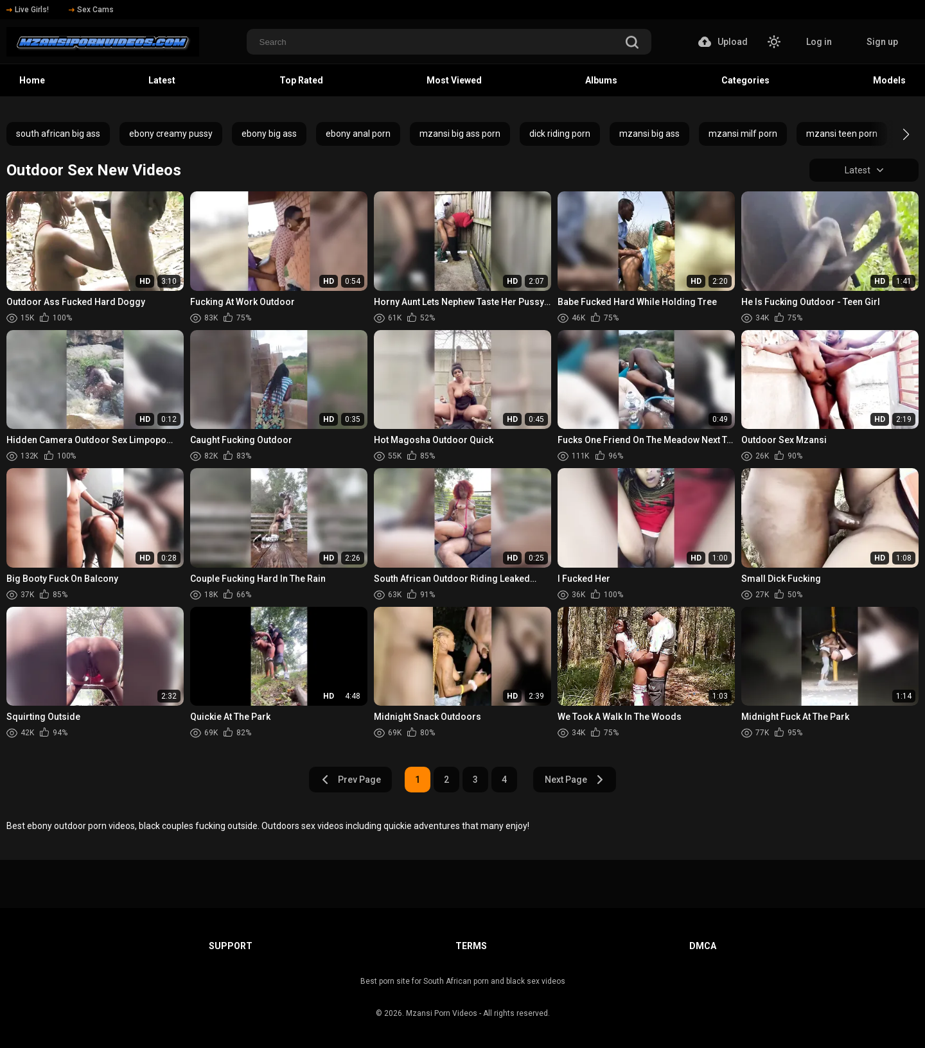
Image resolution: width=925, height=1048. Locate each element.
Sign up (882, 42)
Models (889, 80)
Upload (723, 41)
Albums (601, 80)
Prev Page (351, 779)
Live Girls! (27, 9)
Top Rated (301, 80)
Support (230, 946)
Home (32, 80)
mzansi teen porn (841, 133)
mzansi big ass (649, 133)
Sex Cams (91, 9)
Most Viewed (454, 80)
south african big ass (58, 133)
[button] (894, 134)
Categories (745, 80)
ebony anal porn (358, 133)
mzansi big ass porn (459, 133)
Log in (819, 42)
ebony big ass (269, 133)
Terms (471, 946)
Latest (161, 80)
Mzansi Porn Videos (441, 1013)
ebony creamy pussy (171, 133)
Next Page (574, 779)
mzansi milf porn (743, 133)
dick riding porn (559, 133)
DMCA (702, 946)
